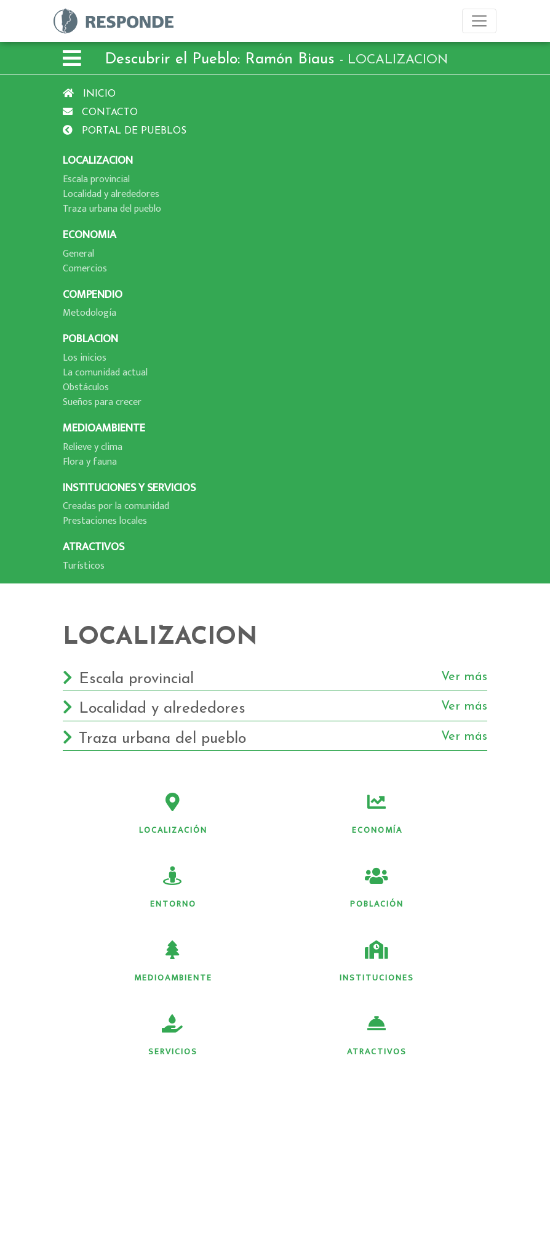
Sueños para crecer (102, 402)
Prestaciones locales (105, 521)
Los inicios (84, 358)
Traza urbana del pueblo (112, 209)
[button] (72, 60)
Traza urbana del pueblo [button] (275, 739)
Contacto (100, 113)
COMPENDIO (92, 294)
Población (377, 889)
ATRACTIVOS (93, 546)
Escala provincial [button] (275, 679)
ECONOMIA (89, 234)
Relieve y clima (92, 447)
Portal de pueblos (124, 131)
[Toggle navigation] (479, 21)
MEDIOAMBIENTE (104, 428)
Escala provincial (96, 179)
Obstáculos (86, 387)
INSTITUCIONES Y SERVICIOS (129, 487)
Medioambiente (173, 962)
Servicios (172, 1036)
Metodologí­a (89, 313)
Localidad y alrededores (111, 194)
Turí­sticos (84, 566)
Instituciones (377, 962)
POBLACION (90, 338)
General (78, 254)
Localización (173, 815)
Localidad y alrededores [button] (275, 709)
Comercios (85, 268)
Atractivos (377, 1036)
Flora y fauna (90, 462)
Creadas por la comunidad (116, 506)
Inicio (89, 94)
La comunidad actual (105, 372)
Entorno (173, 889)
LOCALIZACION (98, 160)
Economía (377, 815)
